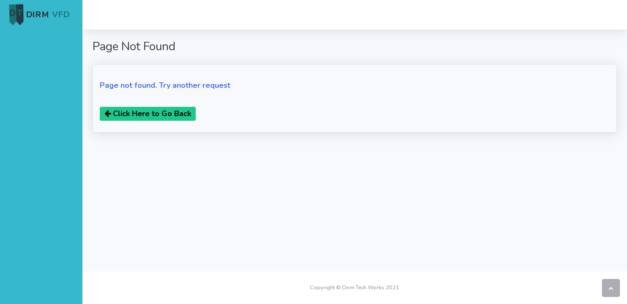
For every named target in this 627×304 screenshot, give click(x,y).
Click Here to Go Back (147, 114)
